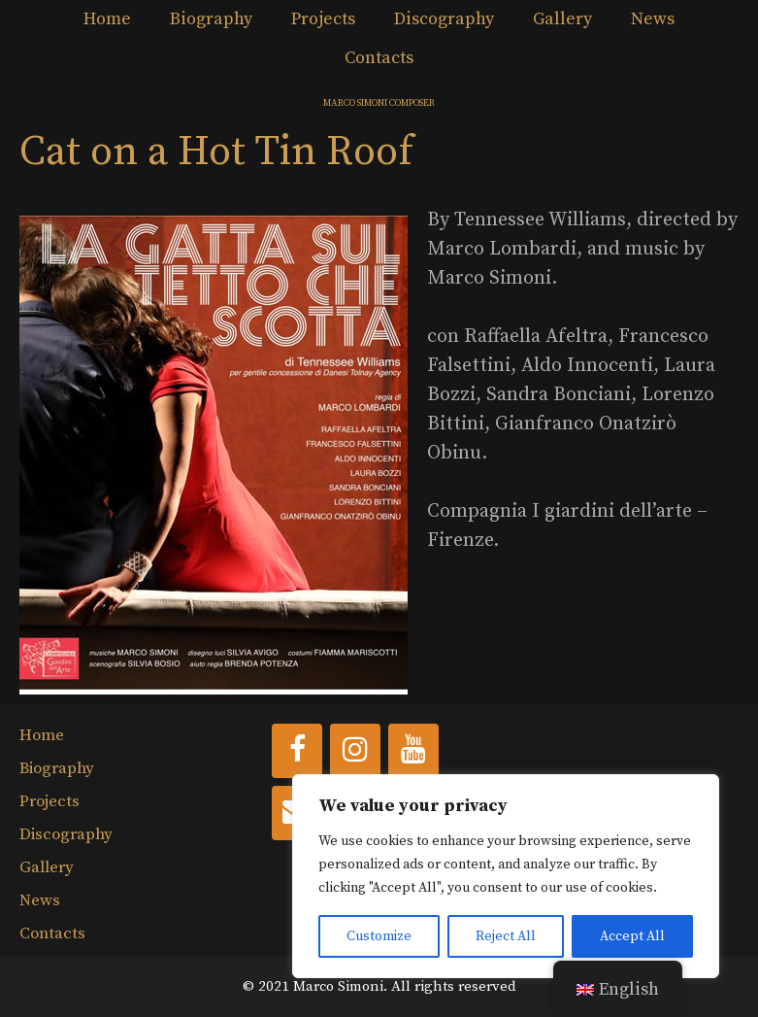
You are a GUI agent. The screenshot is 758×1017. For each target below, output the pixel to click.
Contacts (379, 58)
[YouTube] (413, 751)
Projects (323, 19)
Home (107, 19)
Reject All (506, 936)
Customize (379, 936)
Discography (444, 19)
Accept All (632, 936)
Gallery (562, 19)
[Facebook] (297, 751)
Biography (211, 19)
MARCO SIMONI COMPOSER (379, 103)
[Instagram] (355, 751)
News (653, 19)
